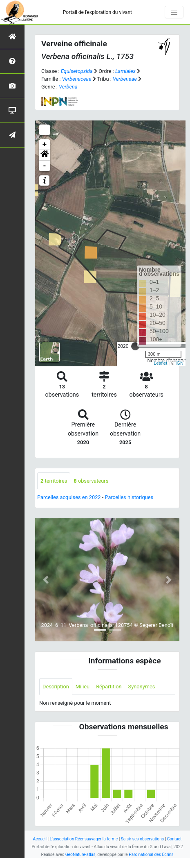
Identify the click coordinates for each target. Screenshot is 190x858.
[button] (44, 155)
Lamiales (125, 71)
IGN (179, 363)
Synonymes (141, 686)
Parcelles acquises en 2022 (69, 497)
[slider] (135, 346)
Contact (174, 839)
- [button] (44, 166)
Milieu (82, 686)
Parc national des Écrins (151, 854)
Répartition (108, 686)
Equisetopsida (77, 71)
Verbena (68, 87)
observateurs (91, 481)
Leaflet (160, 363)
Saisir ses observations (142, 839)
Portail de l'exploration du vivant (97, 12)
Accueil (40, 839)
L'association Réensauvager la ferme (84, 839)
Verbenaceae (77, 79)
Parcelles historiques (129, 497)
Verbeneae (125, 79)
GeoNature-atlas (80, 854)
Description (55, 686)
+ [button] (44, 145)
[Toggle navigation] (174, 12)
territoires (53, 481)
